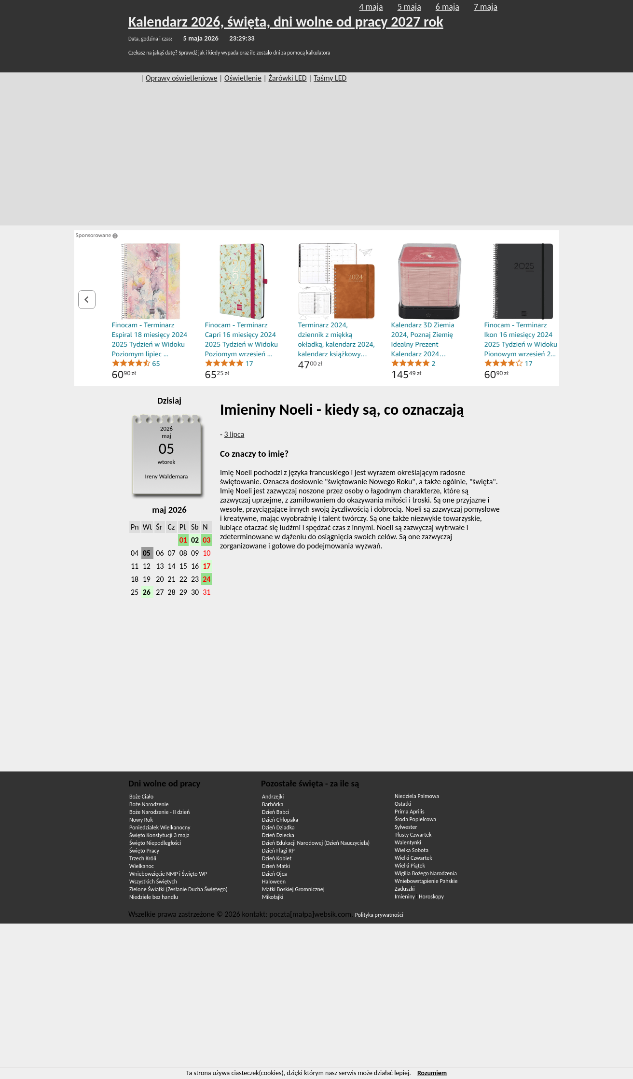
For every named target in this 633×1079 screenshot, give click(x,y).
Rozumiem (432, 1073)
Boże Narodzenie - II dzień (159, 812)
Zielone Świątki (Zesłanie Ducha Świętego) (178, 889)
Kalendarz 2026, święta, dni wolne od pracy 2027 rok (285, 21)
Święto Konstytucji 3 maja (159, 835)
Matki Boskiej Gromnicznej (293, 889)
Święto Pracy (144, 850)
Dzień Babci (275, 812)
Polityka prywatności (379, 914)
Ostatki (403, 803)
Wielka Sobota (411, 850)
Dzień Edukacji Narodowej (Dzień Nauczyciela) (316, 843)
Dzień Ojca (274, 873)
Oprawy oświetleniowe (182, 78)
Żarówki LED (288, 78)
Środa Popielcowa (415, 819)
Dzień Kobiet (276, 858)
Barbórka (272, 804)
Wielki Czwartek (413, 858)
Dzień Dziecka (278, 835)
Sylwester (406, 827)
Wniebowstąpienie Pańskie (426, 881)
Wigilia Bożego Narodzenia (426, 873)
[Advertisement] (316, 157)
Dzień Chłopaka (280, 819)
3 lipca (234, 434)
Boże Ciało (141, 796)
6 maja (447, 6)
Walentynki (408, 842)
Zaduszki (404, 888)
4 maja (371, 6)
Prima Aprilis (410, 811)
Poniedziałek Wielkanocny (159, 827)
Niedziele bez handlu (153, 897)
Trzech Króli (142, 858)
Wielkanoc (141, 866)
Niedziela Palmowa (417, 796)
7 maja (485, 6)
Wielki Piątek (410, 865)
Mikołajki (272, 897)
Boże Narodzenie (148, 804)
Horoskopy (431, 896)
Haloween (274, 881)
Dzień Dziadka (278, 827)
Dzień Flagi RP (278, 850)
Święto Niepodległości (155, 843)
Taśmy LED (330, 78)
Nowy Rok (141, 819)
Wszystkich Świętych (153, 881)
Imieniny (405, 896)
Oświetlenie (242, 78)
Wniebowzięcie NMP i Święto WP (168, 873)
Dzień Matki (276, 866)
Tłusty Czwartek (413, 834)
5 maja (409, 6)
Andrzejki (273, 796)
